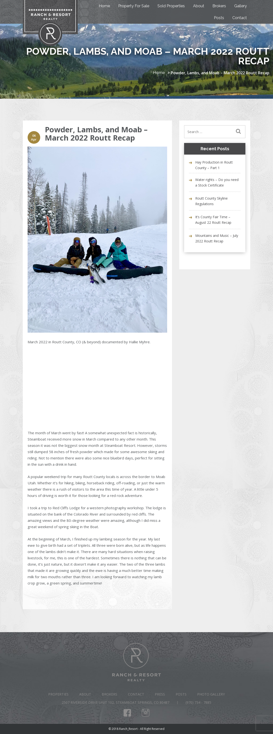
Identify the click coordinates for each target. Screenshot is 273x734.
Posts (219, 17)
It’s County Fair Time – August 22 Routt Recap (213, 220)
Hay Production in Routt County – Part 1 (214, 165)
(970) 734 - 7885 (198, 702)
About (198, 6)
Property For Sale (133, 6)
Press (160, 694)
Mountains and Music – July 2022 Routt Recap (216, 238)
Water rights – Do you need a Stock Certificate (217, 182)
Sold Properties (171, 6)
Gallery (240, 6)
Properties (58, 694)
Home (104, 6)
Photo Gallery (211, 694)
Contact (239, 17)
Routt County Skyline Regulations (211, 201)
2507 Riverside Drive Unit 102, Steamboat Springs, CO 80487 (115, 702)
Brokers (219, 6)
